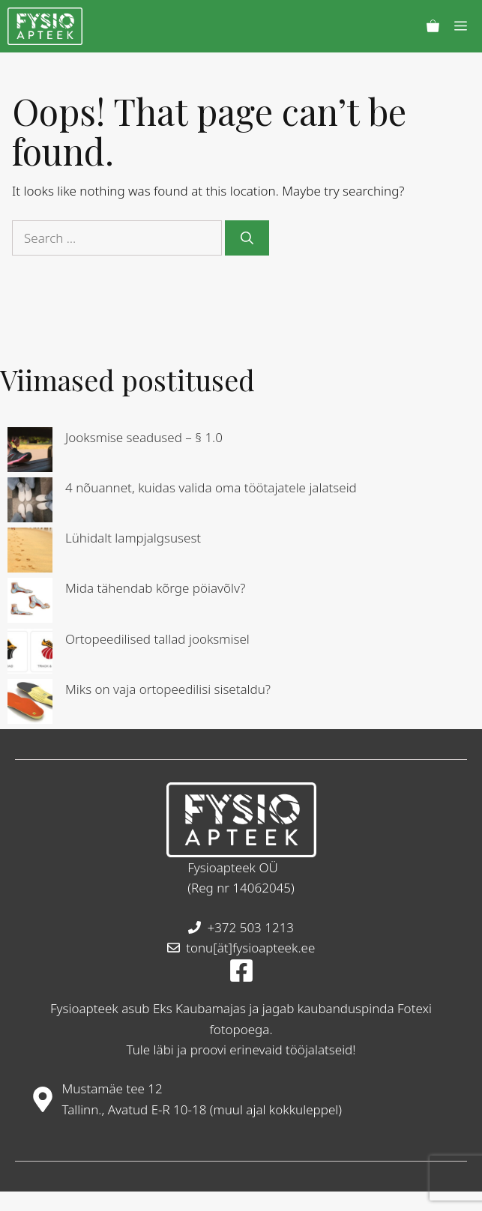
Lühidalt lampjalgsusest (133, 537)
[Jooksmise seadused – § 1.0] (29, 452)
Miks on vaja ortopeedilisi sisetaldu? (168, 689)
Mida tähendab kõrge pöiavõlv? (155, 588)
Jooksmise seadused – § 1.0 (144, 437)
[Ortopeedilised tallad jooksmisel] (29, 654)
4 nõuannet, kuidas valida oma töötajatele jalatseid (211, 487)
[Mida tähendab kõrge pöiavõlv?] (29, 603)
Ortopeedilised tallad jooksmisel (157, 638)
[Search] (247, 238)
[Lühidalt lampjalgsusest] (29, 553)
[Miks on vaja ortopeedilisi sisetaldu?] (29, 704)
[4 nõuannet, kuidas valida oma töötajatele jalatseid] (29, 502)
